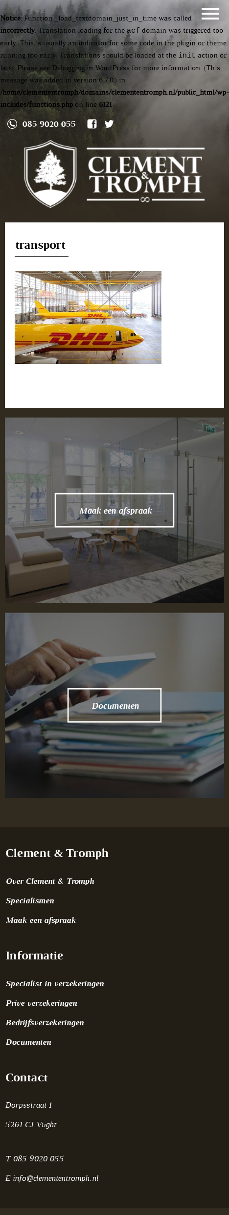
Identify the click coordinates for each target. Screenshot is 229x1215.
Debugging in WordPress (91, 67)
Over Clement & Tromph (49, 881)
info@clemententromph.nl (55, 1178)
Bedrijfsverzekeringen (44, 1022)
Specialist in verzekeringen (54, 983)
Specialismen (29, 900)
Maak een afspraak (40, 920)
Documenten (27, 1041)
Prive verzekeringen (40, 1002)
